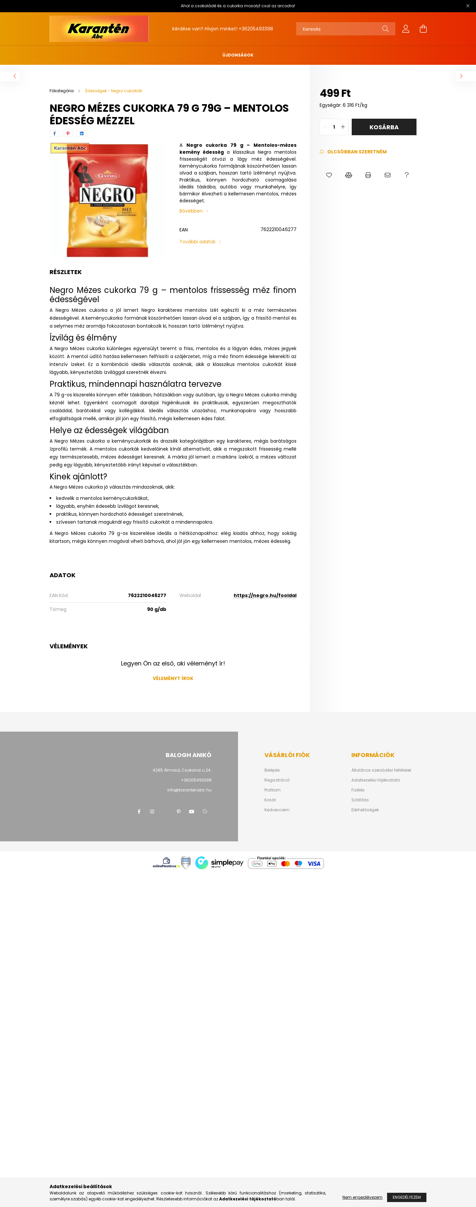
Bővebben (191, 211)
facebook (138, 811)
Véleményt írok (173, 678)
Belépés (272, 770)
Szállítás (360, 800)
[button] (329, 175)
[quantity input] (334, 127)
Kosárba (384, 127)
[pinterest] (68, 133)
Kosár (270, 800)
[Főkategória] (62, 91)
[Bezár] (468, 6)
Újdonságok (238, 55)
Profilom (272, 790)
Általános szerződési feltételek (381, 770)
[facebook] (55, 133)
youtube (191, 811)
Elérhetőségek (365, 810)
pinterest (178, 811)
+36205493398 (256, 28)
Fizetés (358, 790)
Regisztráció (277, 780)
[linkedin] (81, 133)
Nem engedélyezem (362, 1197)
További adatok (197, 241)
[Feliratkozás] (353, 152)
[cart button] (423, 28)
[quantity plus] (343, 127)
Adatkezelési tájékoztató (375, 780)
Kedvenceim (277, 810)
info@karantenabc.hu (189, 790)
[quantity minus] (325, 127)
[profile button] (406, 28)
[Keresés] (345, 28)
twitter (165, 811)
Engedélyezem (407, 1197)
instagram (152, 811)
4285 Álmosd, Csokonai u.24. (182, 770)
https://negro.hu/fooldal (265, 595)
